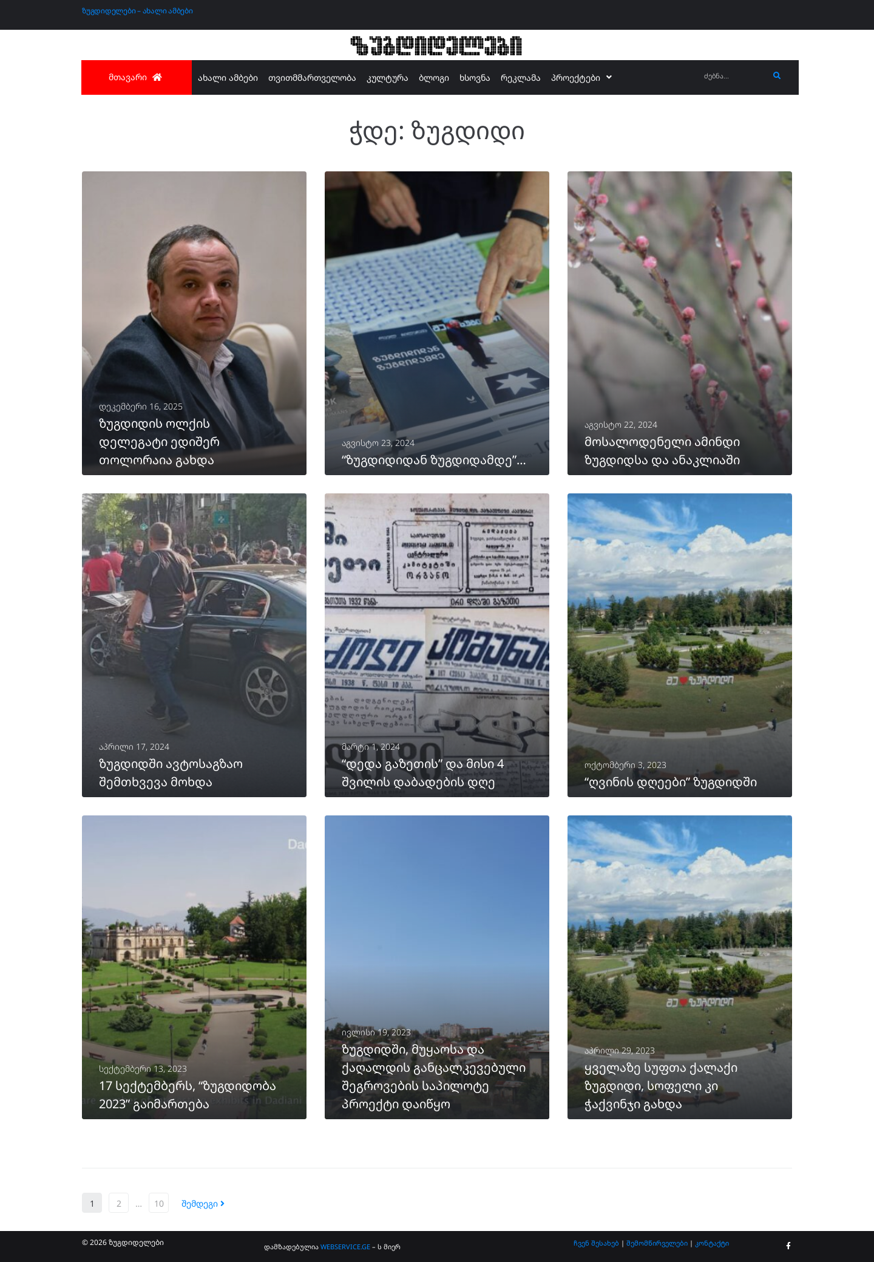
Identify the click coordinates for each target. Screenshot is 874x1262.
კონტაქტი (712, 1242)
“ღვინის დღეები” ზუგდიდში (670, 781)
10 (159, 1203)
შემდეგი (203, 1203)
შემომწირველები (657, 1242)
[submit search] (777, 76)
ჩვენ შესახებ (596, 1242)
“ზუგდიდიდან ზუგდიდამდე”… (434, 459)
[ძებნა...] (733, 76)
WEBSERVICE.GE (345, 1246)
